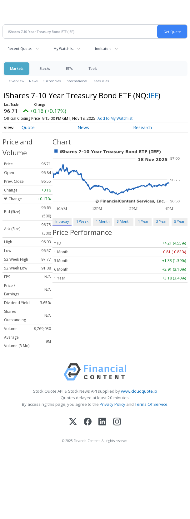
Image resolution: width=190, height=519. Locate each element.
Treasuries (100, 81)
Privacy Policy (112, 404)
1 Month (103, 221)
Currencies (51, 81)
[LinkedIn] (102, 422)
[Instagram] (117, 422)
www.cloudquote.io (139, 391)
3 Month (124, 221)
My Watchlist (63, 48)
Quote (28, 127)
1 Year (143, 221)
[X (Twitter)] (73, 422)
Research (142, 127)
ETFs (69, 68)
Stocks (44, 68)
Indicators (103, 48)
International (76, 81)
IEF (153, 95)
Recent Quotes (20, 48)
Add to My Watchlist (115, 118)
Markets (16, 68)
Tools (93, 68)
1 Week (82, 221)
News (33, 81)
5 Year (179, 221)
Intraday (62, 221)
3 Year (161, 221)
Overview (16, 81)
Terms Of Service (151, 404)
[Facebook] (87, 422)
